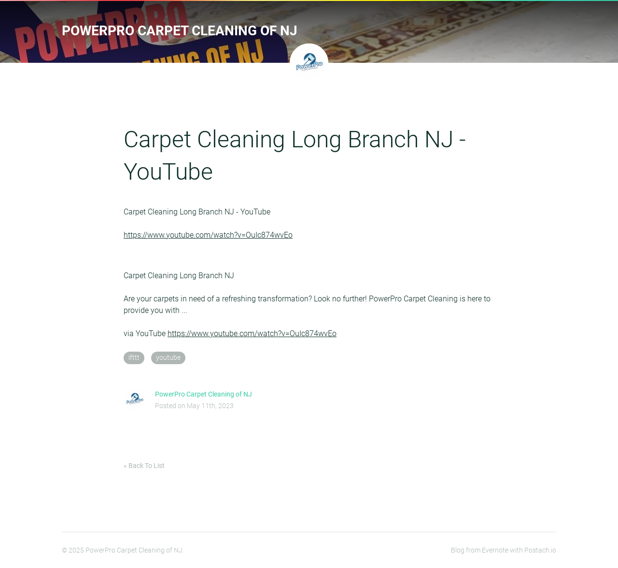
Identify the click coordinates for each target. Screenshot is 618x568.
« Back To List (144, 465)
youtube (168, 358)
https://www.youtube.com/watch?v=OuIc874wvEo (208, 235)
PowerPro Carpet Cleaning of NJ (179, 31)
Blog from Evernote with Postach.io (503, 550)
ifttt (134, 358)
